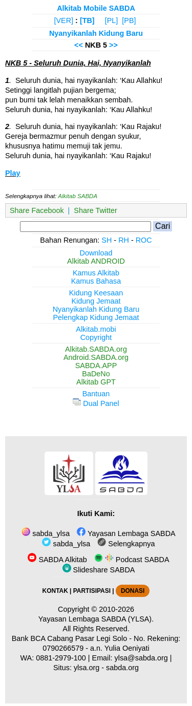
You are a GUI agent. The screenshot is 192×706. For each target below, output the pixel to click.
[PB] (129, 20)
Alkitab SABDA (77, 196)
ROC (144, 240)
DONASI (132, 590)
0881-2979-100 (61, 658)
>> (113, 45)
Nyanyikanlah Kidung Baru (96, 33)
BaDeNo (96, 374)
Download (96, 253)
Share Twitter (95, 210)
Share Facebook (37, 210)
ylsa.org (86, 668)
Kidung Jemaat (96, 301)
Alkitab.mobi (96, 329)
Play (12, 173)
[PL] (111, 20)
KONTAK (55, 590)
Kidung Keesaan (96, 293)
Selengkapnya (126, 544)
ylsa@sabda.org (141, 658)
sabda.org (122, 668)
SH (106, 240)
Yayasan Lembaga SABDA (126, 533)
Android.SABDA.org (96, 357)
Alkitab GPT (96, 382)
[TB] (87, 20)
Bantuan (96, 394)
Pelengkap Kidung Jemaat (96, 317)
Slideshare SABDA (98, 570)
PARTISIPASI (92, 590)
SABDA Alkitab (57, 559)
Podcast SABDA (131, 559)
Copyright (96, 337)
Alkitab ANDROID (96, 261)
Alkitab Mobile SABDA (96, 8)
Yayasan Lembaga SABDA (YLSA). (96, 619)
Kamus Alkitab (96, 273)
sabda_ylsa (46, 533)
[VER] (64, 20)
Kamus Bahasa (96, 281)
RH (123, 240)
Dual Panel (96, 403)
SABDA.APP (96, 365)
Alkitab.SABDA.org (96, 349)
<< (78, 45)
